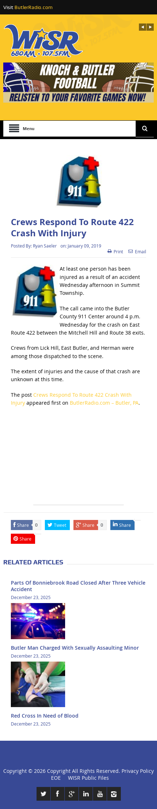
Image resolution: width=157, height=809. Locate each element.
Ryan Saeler (45, 246)
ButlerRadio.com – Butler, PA (104, 402)
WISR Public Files (88, 777)
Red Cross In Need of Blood (44, 715)
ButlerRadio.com (33, 7)
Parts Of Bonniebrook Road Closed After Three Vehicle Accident (78, 586)
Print (115, 251)
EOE (54, 777)
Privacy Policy (138, 770)
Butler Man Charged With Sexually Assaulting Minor (75, 647)
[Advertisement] (78, 459)
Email (137, 251)
